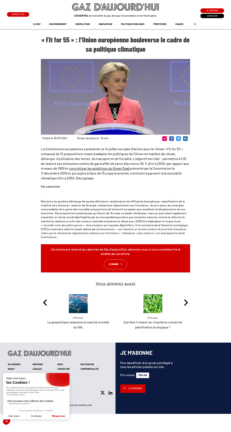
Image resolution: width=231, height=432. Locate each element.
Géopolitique (82, 24)
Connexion (212, 16)
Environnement (58, 24)
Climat (37, 24)
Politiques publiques (132, 24)
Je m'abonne (212, 11)
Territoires (159, 24)
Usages (179, 24)
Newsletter (18, 13)
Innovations (105, 24)
